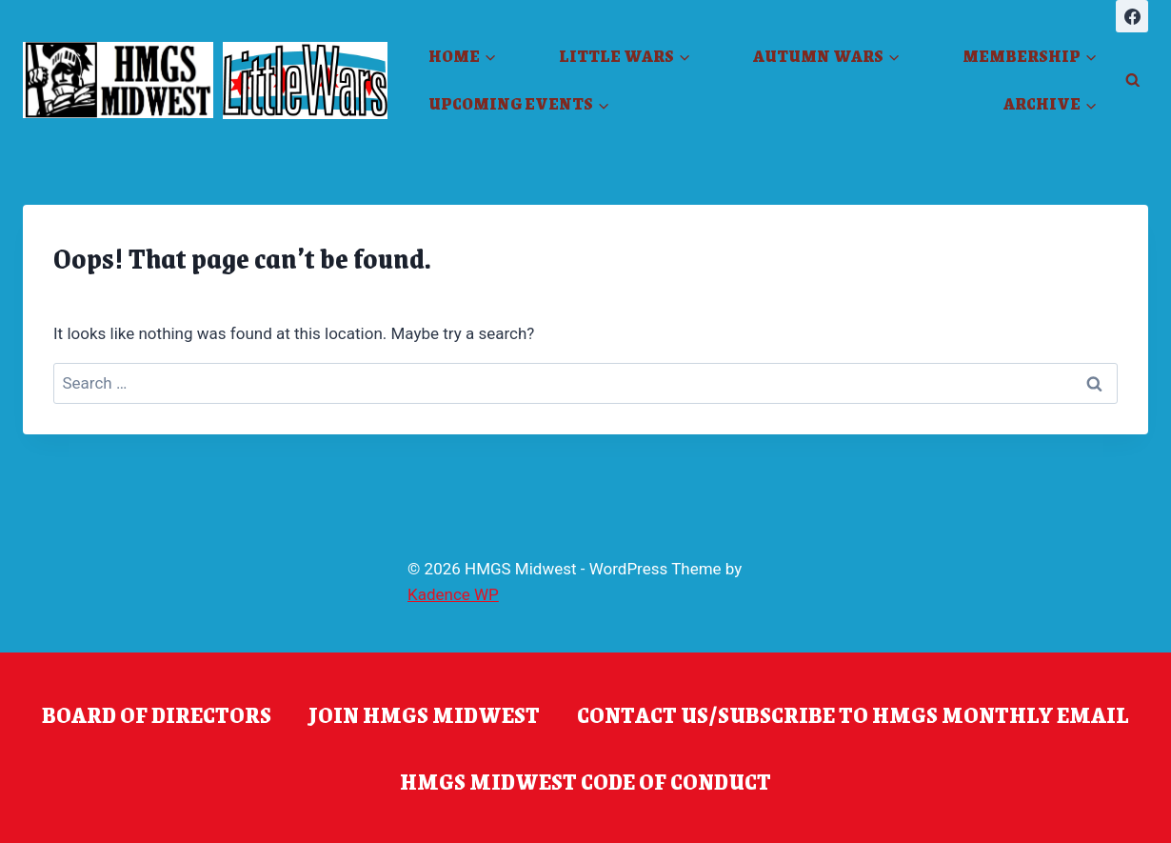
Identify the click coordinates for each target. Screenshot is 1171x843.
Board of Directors (156, 714)
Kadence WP (453, 594)
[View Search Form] (1132, 80)
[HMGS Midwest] (118, 80)
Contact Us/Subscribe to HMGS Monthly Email (853, 714)
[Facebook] (1132, 16)
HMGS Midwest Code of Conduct (585, 781)
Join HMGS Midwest (424, 714)
